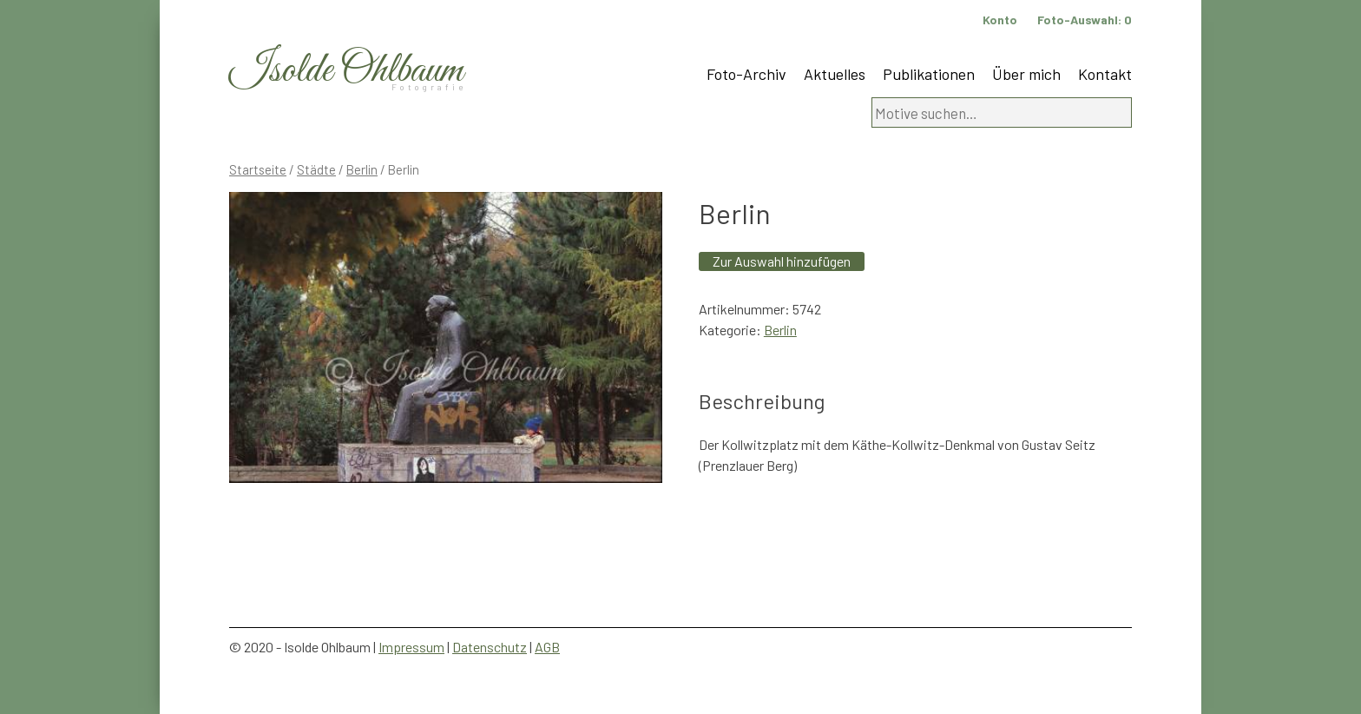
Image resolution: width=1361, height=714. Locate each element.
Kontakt (1105, 74)
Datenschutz (489, 646)
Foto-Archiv (746, 74)
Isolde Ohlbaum (346, 70)
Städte (316, 169)
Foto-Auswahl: (1084, 19)
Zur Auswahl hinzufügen (782, 261)
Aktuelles (834, 74)
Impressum (411, 646)
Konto (1000, 19)
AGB (547, 646)
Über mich (1026, 74)
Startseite (257, 169)
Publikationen (929, 74)
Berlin (362, 169)
